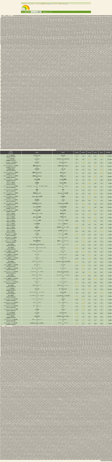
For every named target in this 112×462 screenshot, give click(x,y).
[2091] (58, 86)
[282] (4, 23)
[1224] (30, 54)
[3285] (33, 132)
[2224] (44, 92)
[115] (17, 18)
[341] (46, 25)
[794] (105, 38)
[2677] (66, 109)
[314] (87, 23)
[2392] (32, 98)
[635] (27, 34)
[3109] (19, 126)
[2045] (20, 85)
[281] (1, 23)
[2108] (2, 88)
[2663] (20, 109)
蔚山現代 (37, 199)
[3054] (64, 123)
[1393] (21, 60)
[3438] (84, 138)
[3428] (52, 138)
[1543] (62, 65)
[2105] (104, 86)
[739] (74, 36)
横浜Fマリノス (37, 193)
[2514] (94, 102)
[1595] (8, 68)
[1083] (18, 48)
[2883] (66, 117)
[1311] (90, 56)
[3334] (81, 134)
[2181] (16, 90)
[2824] (97, 114)
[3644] (84, 146)
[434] (64, 27)
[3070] (4, 125)
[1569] (35, 67)
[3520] (16, 142)
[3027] (87, 122)
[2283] (13, 94)
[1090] (41, 48)
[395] (74, 26)
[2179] (9, 90)
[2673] (53, 109)
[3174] (7, 129)
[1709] (44, 72)
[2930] (107, 118)
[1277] (91, 55)
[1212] (103, 52)
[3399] (69, 136)
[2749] (77, 111)
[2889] (85, 117)
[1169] (74, 51)
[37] (78, 15)
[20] (45, 15)
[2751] (83, 111)
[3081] (40, 125)
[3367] (77, 135)
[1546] (72, 65)
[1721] (83, 72)
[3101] (104, 125)
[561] (58, 31)
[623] (108, 32)
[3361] (57, 135)
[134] (66, 18)
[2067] (92, 85)
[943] (46, 43)
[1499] (31, 64)
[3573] (77, 143)
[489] (95, 29)
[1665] (13, 71)
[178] (69, 19)
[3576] (86, 143)
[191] (103, 19)
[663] (100, 34)
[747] (95, 36)
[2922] (81, 118)
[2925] (91, 118)
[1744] (46, 73)
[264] (69, 22)
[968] (110, 43)
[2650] (90, 107)
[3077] (27, 125)
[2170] (92, 89)
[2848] (64, 115)
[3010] (32, 122)
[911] (74, 42)
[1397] (34, 60)
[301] (53, 23)
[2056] (56, 85)
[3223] (55, 130)
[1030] (69, 46)
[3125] (71, 126)
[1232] (56, 54)
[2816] (71, 114)
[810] (35, 39)
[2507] (71, 102)
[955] (77, 43)
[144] (92, 18)
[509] (35, 30)
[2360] (40, 97)
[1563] (16, 67)
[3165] (90, 127)
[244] (17, 22)
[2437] (67, 100)
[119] (27, 18)
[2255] (33, 93)
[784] (79, 38)
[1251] (6, 55)
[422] (33, 27)
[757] (9, 38)
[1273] (78, 55)
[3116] (42, 126)
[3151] (44, 127)
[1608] (51, 68)
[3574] (80, 143)
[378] (30, 26)
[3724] (65, 150)
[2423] (21, 100)
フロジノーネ (37, 155)
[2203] (87, 90)
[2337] (77, 96)
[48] (99, 15)
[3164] (86, 127)
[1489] (110, 63)
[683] (40, 35)
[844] (12, 40)
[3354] (34, 135)
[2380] (104, 97)
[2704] (42, 110)
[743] (84, 36)
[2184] (26, 90)
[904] (56, 42)
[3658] (18, 147)
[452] (110, 27)
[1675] (45, 71)
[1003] (92, 44)
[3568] (60, 143)
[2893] (98, 117)
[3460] (44, 139)
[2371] (75, 97)
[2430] (44, 100)
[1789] (81, 75)
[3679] (86, 147)
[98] (86, 17)
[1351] (108, 57)
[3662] (31, 147)
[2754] (93, 111)
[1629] (7, 69)
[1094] (54, 48)
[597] (40, 32)
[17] (39, 15)
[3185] (43, 129)
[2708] (55, 110)
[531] (92, 30)
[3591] (23, 144)
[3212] (19, 130)
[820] (61, 39)
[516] (53, 30)
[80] (51, 17)
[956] (79, 43)
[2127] (64, 88)
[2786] (85, 113)
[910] (72, 42)
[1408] (70, 60)
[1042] (108, 46)
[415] (14, 27)
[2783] (75, 113)
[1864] (101, 77)
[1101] (77, 48)
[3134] (100, 126)
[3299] (78, 132)
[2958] (86, 119)
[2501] (52, 102)
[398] (82, 26)
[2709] (58, 110)
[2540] (67, 104)
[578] (103, 31)
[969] (2, 44)
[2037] (106, 84)
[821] (64, 39)
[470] (46, 29)
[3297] (72, 132)
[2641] (60, 107)
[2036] (103, 84)
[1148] (6, 51)
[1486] (100, 63)
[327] (9, 25)
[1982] (39, 82)
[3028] (91, 122)
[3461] (47, 139)
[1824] (83, 76)
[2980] (46, 121)
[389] (58, 26)
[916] (87, 42)
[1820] (70, 76)
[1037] (92, 46)
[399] (84, 26)
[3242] (5, 131)
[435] (66, 27)
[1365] (42, 59)
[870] (79, 40)
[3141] (12, 127)
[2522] (8, 104)
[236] (108, 21)
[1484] (94, 63)
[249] (30, 22)
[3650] (104, 146)
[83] (56, 17)
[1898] (100, 79)
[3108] (16, 126)
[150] (108, 18)
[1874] (22, 79)
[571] (84, 31)
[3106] (9, 126)
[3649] (100, 146)
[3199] (88, 129)
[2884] (69, 117)
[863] (61, 40)
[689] (56, 35)
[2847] (60, 115)
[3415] (9, 138)
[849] (25, 40)
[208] (35, 21)
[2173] (101, 89)
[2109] (5, 88)
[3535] (65, 142)
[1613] (67, 68)
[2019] (47, 84)
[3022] (71, 122)
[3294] (62, 132)
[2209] (107, 90)
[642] (46, 34)
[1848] (49, 77)
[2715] (78, 110)
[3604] (66, 144)
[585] (9, 32)
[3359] (51, 135)
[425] (40, 27)
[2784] (78, 113)
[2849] (67, 115)
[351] (72, 25)
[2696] (16, 110)
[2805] (35, 114)
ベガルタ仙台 (63, 206)
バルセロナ (37, 316)
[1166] (65, 51)
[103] (97, 17)
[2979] (43, 121)
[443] (87, 27)
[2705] (45, 110)
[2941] (31, 119)
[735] (64, 36)
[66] (23, 17)
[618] (95, 32)
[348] (64, 25)
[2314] (2, 96)
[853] (35, 40)
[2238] (90, 92)
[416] (17, 27)
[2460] (30, 101)
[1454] (108, 61)
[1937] (4, 81)
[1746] (53, 73)
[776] (58, 38)
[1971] (3, 82)
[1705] (31, 72)
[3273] (106, 131)
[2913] (52, 118)
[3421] (29, 138)
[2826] (104, 114)
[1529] (17, 65)
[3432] (65, 138)
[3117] (45, 126)
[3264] (77, 131)
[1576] (58, 67)
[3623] (16, 146)
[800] (9, 39)
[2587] (108, 105)
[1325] (23, 57)
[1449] (92, 61)
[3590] (20, 144)
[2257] (40, 93)
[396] (77, 26)
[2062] (75, 85)
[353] (77, 25)
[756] (7, 38)
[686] (48, 35)
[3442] (97, 138)
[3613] (95, 144)
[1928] (86, 80)
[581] (110, 31)
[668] (1, 35)
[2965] (109, 119)
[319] (100, 23)
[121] (33, 18)
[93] (76, 17)
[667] (110, 34)
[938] (33, 43)
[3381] (10, 136)
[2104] (100, 86)
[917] (90, 42)
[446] (95, 27)
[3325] (52, 134)
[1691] (97, 71)
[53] (109, 15)
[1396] (31, 60)
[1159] (42, 51)
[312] (82, 23)
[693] (66, 35)
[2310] (100, 94)
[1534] (33, 65)
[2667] (33, 109)
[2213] (8, 92)
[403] (95, 26)
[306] (66, 23)
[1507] (57, 64)
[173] (56, 19)
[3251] (34, 131)
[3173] (4, 129)
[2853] (80, 115)
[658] (87, 34)
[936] (27, 43)
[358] (90, 25)
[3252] (38, 131)
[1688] (87, 71)
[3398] (66, 136)
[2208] (104, 90)
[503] (20, 30)
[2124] (54, 88)
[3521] (19, 142)
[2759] (109, 111)
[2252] (23, 93)
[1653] (85, 69)
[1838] (17, 77)
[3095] (85, 125)
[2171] (95, 89)
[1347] (95, 57)
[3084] (49, 125)
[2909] (39, 118)
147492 (8, 180)
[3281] (20, 132)
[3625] (22, 146)
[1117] (17, 50)
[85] (60, 17)
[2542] (73, 104)
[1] (13, 15)
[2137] (96, 88)
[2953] (70, 119)
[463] (27, 29)
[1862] (95, 77)
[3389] (36, 136)
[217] (58, 21)
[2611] (74, 106)
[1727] (103, 72)
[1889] (71, 79)
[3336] (87, 134)
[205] (27, 21)
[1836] (10, 77)
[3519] (13, 142)
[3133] (97, 126)
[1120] (27, 50)
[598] (43, 32)
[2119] (38, 88)
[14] (33, 15)
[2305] (84, 94)
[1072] (94, 47)
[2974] (27, 121)
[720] (25, 36)
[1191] (34, 52)
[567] (74, 31)
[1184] (12, 52)
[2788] (92, 113)
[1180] (110, 51)
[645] (53, 34)
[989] (54, 44)
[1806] (25, 76)
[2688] (101, 109)
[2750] (80, 111)
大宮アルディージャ (63, 165)
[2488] (9, 102)
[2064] (82, 85)
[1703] (25, 72)
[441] (82, 27)
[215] (53, 21)
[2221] (34, 92)
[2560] (20, 105)
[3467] (67, 139)
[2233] (73, 92)
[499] (9, 30)
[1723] (90, 72)
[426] (43, 27)
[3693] (20, 148)
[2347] (109, 96)
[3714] (88, 148)
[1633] (20, 69)
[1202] (70, 52)
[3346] (8, 135)
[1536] (40, 65)
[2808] (45, 114)
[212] (46, 21)
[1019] (33, 46)
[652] (72, 34)
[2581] (88, 105)
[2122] (47, 88)
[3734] (97, 150)
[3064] (96, 123)
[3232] (84, 130)
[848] (22, 40)
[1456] (3, 63)
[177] (66, 19)
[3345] (5, 135)
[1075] (104, 47)
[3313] (13, 134)
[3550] (2, 143)
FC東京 (63, 196)
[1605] (41, 68)
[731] (53, 36)
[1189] (28, 52)
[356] (84, 25)
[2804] (32, 114)
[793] (103, 38)
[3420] (26, 138)
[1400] (44, 60)
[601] (51, 32)
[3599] (49, 144)
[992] (61, 44)
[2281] (6, 94)
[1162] (52, 51)
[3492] (36, 140)
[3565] (51, 143)
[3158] (67, 127)
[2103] (97, 86)
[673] (14, 35)
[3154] (54, 127)
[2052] (43, 85)
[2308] (94, 94)
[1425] (14, 61)
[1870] (9, 79)
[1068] (81, 47)
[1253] (13, 55)
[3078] (30, 125)
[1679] (58, 71)
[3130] (87, 126)
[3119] (52, 126)
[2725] (110, 110)
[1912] (34, 80)
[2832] (12, 115)
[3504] (75, 140)
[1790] (84, 75)
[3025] (81, 122)
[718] (20, 36)
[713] (7, 36)
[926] (1, 43)
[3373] (96, 135)
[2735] (31, 111)
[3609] (82, 144)
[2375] (88, 97)
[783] (77, 38)
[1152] (19, 51)
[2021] (54, 84)
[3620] (6, 146)
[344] (53, 25)
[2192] (52, 90)
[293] (33, 23)
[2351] (10, 97)
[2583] (95, 105)
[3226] (65, 130)
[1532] (27, 65)
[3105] (6, 126)
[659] (90, 34)
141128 (8, 156)
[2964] (106, 119)
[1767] (9, 75)
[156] (12, 19)
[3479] (106, 139)
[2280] (3, 94)
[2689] (104, 109)
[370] (9, 26)
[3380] (7, 136)
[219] (64, 21)
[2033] (93, 84)
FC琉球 (37, 182)
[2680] (75, 109)
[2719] (91, 110)
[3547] (104, 142)
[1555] (101, 65)
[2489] (13, 102)
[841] (4, 40)
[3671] (60, 147)
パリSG (37, 309)
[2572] (59, 105)
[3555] (18, 143)
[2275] (98, 93)
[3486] (17, 140)
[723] (33, 36)
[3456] (31, 139)
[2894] (101, 117)
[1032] (75, 46)
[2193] (55, 90)
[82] (55, 17)
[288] (20, 23)
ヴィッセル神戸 (37, 206)
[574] (92, 31)
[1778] (45, 75)
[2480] (95, 101)
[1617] (80, 68)
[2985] (62, 121)
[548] (25, 31)
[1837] (14, 77)
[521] (66, 30)
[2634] (38, 107)
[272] (90, 22)
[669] (4, 35)
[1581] (74, 67)
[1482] (87, 63)
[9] (23, 15)
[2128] (67, 88)
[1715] (64, 72)
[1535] (36, 65)
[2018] (44, 84)
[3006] (19, 122)
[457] (12, 29)
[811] (38, 39)
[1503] (44, 64)
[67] (25, 17)
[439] (77, 27)
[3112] (29, 126)
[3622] (13, 146)
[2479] (92, 101)
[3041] (21, 123)
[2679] (72, 109)
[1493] (12, 64)
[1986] (52, 82)
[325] (4, 25)
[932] (17, 43)
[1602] (31, 68)
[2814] (65, 114)
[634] (25, 34)
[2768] (27, 113)
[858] (48, 40)
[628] (9, 34)
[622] (105, 32)
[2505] (65, 102)
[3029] (94, 122)
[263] (66, 22)
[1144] (104, 50)
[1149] (9, 51)
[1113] (4, 50)
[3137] (110, 126)
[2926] (94, 118)
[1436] (49, 61)
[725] (38, 36)
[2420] (12, 100)
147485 (8, 204)
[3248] (25, 131)
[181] (77, 19)
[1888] (68, 79)
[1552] (92, 65)
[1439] (59, 61)
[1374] (71, 59)
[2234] (77, 92)
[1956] (66, 81)
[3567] (57, 143)
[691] (61, 35)
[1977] (22, 82)
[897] (38, 42)
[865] (66, 40)
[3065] (99, 123)
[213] (48, 21)
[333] (25, 25)
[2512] (87, 102)
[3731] (87, 150)
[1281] (104, 55)
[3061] (86, 123)
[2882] (62, 117)
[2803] (29, 114)
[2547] (90, 104)
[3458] (38, 139)
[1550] (85, 65)
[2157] (49, 89)
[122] (35, 18)
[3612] (92, 144)
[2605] (55, 106)
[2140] (106, 88)
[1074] (100, 47)
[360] (95, 25)
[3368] (80, 135)
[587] (14, 32)
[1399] (41, 60)
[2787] (88, 113)
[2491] (19, 102)
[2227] (54, 92)
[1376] (78, 59)
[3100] (101, 125)
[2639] (54, 107)
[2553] (109, 104)
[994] (67, 44)
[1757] (88, 73)
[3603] (62, 144)
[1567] (29, 67)
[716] (14, 36)
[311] (79, 23)
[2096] (74, 86)
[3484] (10, 140)
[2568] (46, 105)
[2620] (104, 106)
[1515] (83, 64)
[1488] (107, 63)
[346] (58, 25)
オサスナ (37, 162)
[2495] (32, 102)
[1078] (2, 48)
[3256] (51, 131)
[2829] (2, 115)
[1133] (69, 50)
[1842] (30, 77)
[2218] (25, 92)
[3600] (53, 144)
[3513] (104, 140)
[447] (97, 27)
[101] (92, 17)
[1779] (48, 75)
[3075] (20, 125)
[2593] (16, 106)
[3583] (109, 143)
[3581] (103, 143)
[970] (4, 44)
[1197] (54, 52)
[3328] (61, 134)
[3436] (78, 138)
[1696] (2, 72)
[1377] (81, 59)
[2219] (28, 92)
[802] (14, 39)
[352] (74, 25)
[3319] (32, 134)
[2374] (85, 97)
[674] (17, 35)
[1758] (92, 73)
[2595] (22, 106)
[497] (4, 30)
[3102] (108, 125)
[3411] (108, 136)
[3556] (21, 143)
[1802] (12, 76)
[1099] (70, 48)
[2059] (66, 85)
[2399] (55, 98)
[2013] (28, 84)
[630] (14, 34)
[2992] (85, 121)
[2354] (20, 97)
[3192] (66, 129)
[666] (108, 34)
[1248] (108, 54)
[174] (58, 19)
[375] (22, 26)
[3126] (74, 126)
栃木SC (37, 227)
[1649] (72, 69)
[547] (22, 31)
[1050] (22, 47)
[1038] (95, 46)
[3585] (4, 144)
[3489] (27, 140)
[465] (33, 29)
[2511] (84, 102)
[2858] (96, 115)
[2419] (8, 100)
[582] (1, 32)
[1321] (10, 57)
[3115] (39, 126)
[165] (35, 19)
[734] (61, 36)
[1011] (7, 46)
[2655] (106, 107)
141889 (8, 160)
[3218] (39, 130)
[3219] (42, 130)
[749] (100, 36)
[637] (33, 34)
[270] (84, 22)
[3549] (110, 142)
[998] (77, 44)
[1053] (32, 47)
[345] (56, 25)
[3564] (47, 143)
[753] (110, 36)
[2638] (51, 107)
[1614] (70, 68)
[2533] (44, 104)
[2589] (3, 106)
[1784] (65, 75)
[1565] (22, 67)
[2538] (60, 104)
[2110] (8, 88)
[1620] (90, 68)
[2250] (17, 93)
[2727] (5, 111)
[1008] (108, 44)
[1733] (10, 73)
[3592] (27, 144)
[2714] (74, 110)
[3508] (88, 140)
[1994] (78, 82)
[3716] (95, 148)
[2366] (59, 97)
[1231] (53, 54)
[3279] (14, 132)
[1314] (99, 56)
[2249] (14, 93)
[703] (92, 35)
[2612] (78, 106)
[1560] (6, 67)
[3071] (7, 125)
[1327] (30, 57)
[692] (64, 35)
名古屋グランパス (37, 203)
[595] (35, 32)
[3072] (10, 125)
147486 (8, 208)
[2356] (27, 97)
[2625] (8, 107)
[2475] (78, 101)
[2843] (47, 115)
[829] (84, 39)
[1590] (104, 67)
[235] (105, 21)
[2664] (23, 109)
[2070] (101, 85)
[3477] (99, 139)
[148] (103, 18)
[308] (72, 23)
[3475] (93, 139)
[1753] (75, 73)
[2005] (2, 84)
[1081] (12, 48)
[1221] (20, 54)
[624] (110, 32)
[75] (41, 17)
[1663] (6, 71)
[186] (90, 19)
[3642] (78, 146)
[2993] (88, 121)
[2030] (83, 84)
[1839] (20, 77)
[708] (105, 35)
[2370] (72, 97)
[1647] (66, 69)
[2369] (69, 97)
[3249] (28, 131)
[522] (69, 30)
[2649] (86, 107)
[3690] (10, 148)
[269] (82, 22)
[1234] (62, 54)
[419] (25, 27)
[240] (7, 22)
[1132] (66, 50)
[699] (82, 35)
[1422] (4, 61)
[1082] (15, 48)
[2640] (57, 107)
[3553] (12, 143)
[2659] (7, 109)
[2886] (75, 117)
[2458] (23, 101)
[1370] (58, 59)
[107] (108, 17)
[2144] (7, 89)
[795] (108, 38)
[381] (38, 26)
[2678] (69, 109)
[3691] (14, 148)
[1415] (93, 60)
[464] (30, 29)
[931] (14, 43)
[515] (51, 30)
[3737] (107, 150)
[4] (17, 15)
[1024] (49, 46)
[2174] (104, 89)
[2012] (25, 84)
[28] (60, 15)
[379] (33, 26)
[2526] (21, 104)
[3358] (47, 135)
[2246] (4, 93)
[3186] (46, 129)
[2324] (34, 96)
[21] (47, 15)
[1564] (19, 67)
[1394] (25, 60)
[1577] (61, 67)
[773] (51, 38)
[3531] (52, 142)
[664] (103, 34)
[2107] (110, 86)
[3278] (10, 132)
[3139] (5, 127)
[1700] (15, 72)
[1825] (86, 76)
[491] (100, 29)
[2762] (7, 113)
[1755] (82, 73)
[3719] (104, 148)
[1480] (81, 63)
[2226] (51, 92)
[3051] (54, 123)
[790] (95, 38)
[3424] (39, 138)
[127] (48, 18)
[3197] (82, 129)
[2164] (72, 89)
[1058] (48, 47)
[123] (38, 18)
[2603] (48, 106)
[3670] (57, 147)
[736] (66, 36)
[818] (56, 39)
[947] (56, 43)
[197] (7, 21)
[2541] (70, 104)
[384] (46, 26)
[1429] (27, 61)
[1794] (97, 75)
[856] (43, 40)
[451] (108, 27)
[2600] (39, 106)
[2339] (83, 96)
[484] (82, 29)
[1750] (66, 73)
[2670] (43, 109)
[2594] (19, 106)
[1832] (109, 76)
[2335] (70, 96)
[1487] (104, 63)
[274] (95, 22)
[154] (7, 19)
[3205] (108, 129)
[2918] (68, 118)
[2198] (71, 90)
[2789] (95, 113)
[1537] (43, 65)
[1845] (40, 77)
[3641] (74, 146)
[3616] (104, 144)
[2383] (3, 98)
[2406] (78, 98)
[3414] (6, 138)
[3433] (68, 138)
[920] (97, 42)
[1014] (17, 46)
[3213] (22, 130)
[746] (92, 36)
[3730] (84, 150)
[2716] (81, 110)
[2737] (38, 111)
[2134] (86, 88)
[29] (62, 15)
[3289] (46, 132)
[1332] (46, 57)
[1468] (42, 63)
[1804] (18, 76)
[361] (97, 25)
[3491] (33, 140)
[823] (69, 39)
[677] (25, 35)
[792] (100, 38)
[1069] (84, 47)
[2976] (33, 121)
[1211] (99, 52)
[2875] (40, 117)
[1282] (107, 55)
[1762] (104, 73)
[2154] (40, 89)
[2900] (9, 118)
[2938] (21, 119)
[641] (43, 34)
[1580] (71, 67)
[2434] (57, 100)
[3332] (74, 134)
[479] (69, 29)
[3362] (60, 135)
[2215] (15, 92)
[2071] (104, 85)
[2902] (16, 118)
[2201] (81, 90)
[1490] (2, 64)
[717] (17, 36)
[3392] (46, 136)
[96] (82, 17)
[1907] (18, 80)
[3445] (107, 138)
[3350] (21, 135)
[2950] (60, 119)
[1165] (61, 51)
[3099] (98, 125)
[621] (103, 32)
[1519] (96, 64)
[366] (110, 25)
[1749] (62, 73)
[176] (64, 19)
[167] (40, 19)
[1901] (110, 79)
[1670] (29, 71)
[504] (22, 30)
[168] (43, 19)
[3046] (38, 123)
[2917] (65, 118)
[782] (74, 38)
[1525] (4, 65)
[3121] (58, 126)
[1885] (58, 79)
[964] (100, 43)
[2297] (58, 94)
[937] (30, 43)
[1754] (78, 73)
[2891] (92, 117)
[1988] (58, 82)
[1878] (35, 79)
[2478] (88, 101)
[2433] (54, 100)
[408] (108, 26)
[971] (7, 44)
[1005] (99, 44)
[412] (7, 27)
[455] (7, 29)
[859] (51, 40)
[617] (92, 32)
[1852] (62, 77)
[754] (1, 38)
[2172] (98, 89)
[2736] (34, 111)
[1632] (17, 69)
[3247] (21, 131)
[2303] (78, 94)
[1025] (53, 46)
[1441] (66, 61)
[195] (1, 21)
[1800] (5, 76)
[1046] (9, 47)
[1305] (70, 56)
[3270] (96, 131)
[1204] (77, 52)
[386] (51, 26)
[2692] (3, 110)
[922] (103, 42)
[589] (20, 32)
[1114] (7, 50)
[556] (46, 31)
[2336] (73, 96)
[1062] (61, 47)
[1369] (55, 59)
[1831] (106, 76)
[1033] (78, 46)
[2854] (83, 115)
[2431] (47, 100)
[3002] (6, 122)
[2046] (23, 85)
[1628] (4, 69)
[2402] (65, 98)
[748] (97, 36)
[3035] (2, 123)
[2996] (98, 121)
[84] (58, 17)
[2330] (54, 96)
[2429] (41, 100)
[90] (70, 17)
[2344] (99, 96)
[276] (100, 22)
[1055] (39, 47)
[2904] (22, 118)
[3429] (55, 138)
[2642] (64, 107)
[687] (51, 35)
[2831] (8, 115)
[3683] (99, 147)
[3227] (68, 130)
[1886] (61, 79)
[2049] (33, 85)
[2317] (12, 96)
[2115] (25, 88)
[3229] (74, 130)
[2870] (23, 117)
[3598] (46, 144)
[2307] (91, 94)
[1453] (104, 61)
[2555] (4, 105)
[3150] (41, 127)
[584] (7, 32)
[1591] (107, 67)
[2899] (6, 118)
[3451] (15, 139)
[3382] (14, 136)
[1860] (88, 77)
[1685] (78, 71)
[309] (74, 23)
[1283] (110, 55)
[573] (90, 31)
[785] (82, 38)
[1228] (43, 54)
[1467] (39, 63)
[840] (1, 40)
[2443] (86, 100)
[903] (53, 42)
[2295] (52, 94)
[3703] (53, 148)
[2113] (18, 88)
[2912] (48, 118)
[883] (1, 42)
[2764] (14, 113)
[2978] (40, 121)
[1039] (98, 46)
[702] (90, 35)
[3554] (15, 143)
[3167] (96, 127)
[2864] (4, 117)
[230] (92, 21)
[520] (64, 30)
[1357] (16, 59)
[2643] (67, 107)
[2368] (66, 97)
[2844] (51, 115)
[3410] (104, 136)
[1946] (33, 81)
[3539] (78, 142)
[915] (84, 42)
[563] (64, 31)
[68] (27, 17)
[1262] (42, 55)
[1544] (66, 65)
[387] (53, 26)
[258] (53, 22)
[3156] (60, 127)
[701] (87, 35)
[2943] (38, 119)
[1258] (29, 55)
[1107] (96, 48)
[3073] (14, 125)
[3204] (104, 129)
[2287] (26, 94)
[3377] (109, 135)
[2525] (18, 104)
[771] (46, 38)
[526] (79, 30)
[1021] (40, 46)
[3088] (62, 125)
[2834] (18, 115)
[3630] (39, 146)
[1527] (10, 65)
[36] (76, 15)
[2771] (36, 113)
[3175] (10, 129)
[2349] (4, 97)
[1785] (68, 75)
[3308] (108, 132)
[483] (79, 29)
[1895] (91, 79)
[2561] (23, 105)
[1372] (65, 59)
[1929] (90, 80)
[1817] (60, 76)
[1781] (55, 75)
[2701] (32, 110)
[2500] (48, 102)
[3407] (95, 136)
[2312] (107, 94)
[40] (84, 15)
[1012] (10, 46)
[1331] (43, 57)
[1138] (85, 50)
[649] (64, 34)
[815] (48, 39)
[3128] (81, 126)
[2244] (109, 92)
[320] (103, 23)
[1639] (40, 69)
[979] (28, 44)
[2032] (90, 84)
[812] (40, 39)
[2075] (6, 86)
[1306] (73, 56)
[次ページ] (9, 15)
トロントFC (63, 292)
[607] (66, 32)
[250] (33, 22)
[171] (51, 19)
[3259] (60, 131)
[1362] (32, 59)
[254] (43, 22)
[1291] (25, 56)
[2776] (53, 113)
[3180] (27, 129)
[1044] (3, 47)
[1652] (82, 69)
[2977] (36, 121)
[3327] (58, 134)
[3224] (58, 130)
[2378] (98, 97)
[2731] (18, 111)
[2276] (101, 93)
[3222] (52, 130)
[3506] (82, 140)
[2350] (7, 97)
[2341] (90, 96)
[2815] (68, 114)
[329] (14, 25)
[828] (82, 39)
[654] (77, 34)
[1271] (71, 55)
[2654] (103, 107)
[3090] (69, 125)
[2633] (34, 107)
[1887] (65, 79)
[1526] (7, 65)
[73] (37, 17)
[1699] (12, 72)
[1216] (4, 54)
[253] (40, 22)
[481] (74, 29)
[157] (14, 19)
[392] (66, 26)
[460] (20, 29)
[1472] (55, 63)
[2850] (70, 115)
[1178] (104, 51)
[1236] (69, 54)
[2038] (109, 84)
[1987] (55, 82)
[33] (70, 15)
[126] (46, 18)
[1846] (43, 77)
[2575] (69, 105)
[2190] (45, 90)
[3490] (30, 140)
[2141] (109, 88)
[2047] (27, 85)
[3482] (4, 140)
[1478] (74, 63)
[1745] (49, 73)
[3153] (51, 127)
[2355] (23, 97)
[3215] (29, 130)
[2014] (31, 84)
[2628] (18, 107)
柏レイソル (63, 172)
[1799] (2, 76)
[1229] (46, 54)
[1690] (94, 71)
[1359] (22, 59)
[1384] (104, 59)
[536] (105, 30)
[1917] (51, 80)
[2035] (99, 84)
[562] (61, 31)
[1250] (3, 55)
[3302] (88, 132)
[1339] (69, 57)
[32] (68, 15)
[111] (7, 18)
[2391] (29, 98)
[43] (90, 15)
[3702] (49, 148)
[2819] (81, 114)
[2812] (58, 114)
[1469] (45, 63)
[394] (72, 26)
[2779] (62, 113)
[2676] (62, 109)
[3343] (110, 134)
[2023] (60, 84)
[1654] (88, 69)
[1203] (73, 52)
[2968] (7, 121)
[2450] (109, 100)
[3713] (85, 148)
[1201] (67, 52)
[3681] (93, 147)
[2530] (34, 104)
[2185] (29, 90)
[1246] (101, 54)
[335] (30, 25)
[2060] (69, 85)
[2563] (30, 105)
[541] (7, 31)
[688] (53, 35)
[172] (53, 19)
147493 (8, 167)
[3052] (57, 123)
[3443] (100, 138)
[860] (53, 40)
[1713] (57, 72)
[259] (56, 22)
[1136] (78, 50)
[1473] (58, 63)
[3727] (74, 150)
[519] (61, 30)
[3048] (44, 123)
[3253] (41, 131)
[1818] (64, 76)
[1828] (96, 76)
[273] (92, 22)
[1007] (105, 44)
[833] (95, 39)
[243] (14, 22)
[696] (74, 35)
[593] (30, 32)
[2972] (20, 121)
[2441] (80, 100)
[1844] (36, 77)
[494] (108, 29)
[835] (100, 39)
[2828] (110, 114)
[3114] (35, 126)
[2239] (93, 92)
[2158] (53, 89)
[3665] (41, 147)
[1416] (96, 60)
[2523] (12, 104)
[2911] (45, 118)
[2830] (5, 115)
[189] (97, 19)
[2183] (22, 90)
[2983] (56, 121)
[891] (22, 42)
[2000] (97, 82)
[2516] (100, 102)
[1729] (109, 72)
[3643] (81, 146)
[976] (20, 44)
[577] (100, 31)
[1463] (26, 63)
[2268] (75, 93)
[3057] (73, 123)
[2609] (68, 106)
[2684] (88, 109)
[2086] (42, 86)
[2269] (78, 93)
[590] (22, 32)
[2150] (27, 89)
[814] (46, 39)
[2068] (95, 85)
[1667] (19, 71)
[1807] (28, 76)
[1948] (40, 81)
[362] (100, 25)
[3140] (8, 127)
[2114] (21, 88)
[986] (46, 44)
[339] (40, 25)
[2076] (9, 86)
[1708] (41, 72)
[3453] (21, 139)
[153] (4, 19)
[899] (43, 42)
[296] (40, 23)
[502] (17, 30)
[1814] (51, 76)
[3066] (103, 123)
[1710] (47, 72)
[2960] (93, 119)
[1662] (3, 71)
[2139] (103, 88)
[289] (22, 23)
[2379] (101, 97)
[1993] (74, 82)
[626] (4, 34)
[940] (38, 43)
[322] (108, 23)
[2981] (49, 121)
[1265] (52, 55)
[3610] (85, 144)
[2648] (83, 107)
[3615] (101, 144)
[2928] (100, 118)
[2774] (46, 113)
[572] (87, 31)
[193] (108, 19)
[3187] (49, 129)
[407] (105, 26)
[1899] (104, 79)
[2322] (28, 96)
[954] (74, 43)
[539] (1, 31)
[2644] (70, 107)
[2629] (21, 107)
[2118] (34, 88)
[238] (1, 22)
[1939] (10, 81)
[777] (61, 38)
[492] (103, 29)
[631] (17, 34)
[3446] (110, 138)
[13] (31, 15)
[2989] (75, 121)
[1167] (68, 51)
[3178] (20, 129)
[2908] (35, 118)
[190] (100, 19)
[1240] (82, 54)
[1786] (71, 75)
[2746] (67, 111)
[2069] (98, 85)
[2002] (104, 82)
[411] (4, 27)
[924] (108, 42)
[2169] (88, 89)
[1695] (110, 71)
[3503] (72, 140)
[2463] (40, 101)
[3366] (73, 135)
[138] (77, 18)
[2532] (41, 104)
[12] (29, 15)
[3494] (43, 140)
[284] (9, 23)
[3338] (94, 134)
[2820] (84, 114)
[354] (79, 25)
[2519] (110, 102)
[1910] (28, 80)
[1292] (28, 56)
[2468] (56, 101)
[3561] (38, 143)
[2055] (53, 85)
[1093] (51, 48)
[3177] (17, 129)
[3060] (83, 123)
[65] (21, 17)
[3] (16, 15)
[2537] (57, 104)
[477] (64, 29)
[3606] (72, 144)
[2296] (55, 94)
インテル (37, 312)
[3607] (75, 144)
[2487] (6, 102)
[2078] (16, 86)
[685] (46, 35)
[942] (43, 43)
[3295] (66, 132)
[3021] (68, 122)
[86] (62, 17)
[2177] (3, 90)
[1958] (72, 81)
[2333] (64, 96)
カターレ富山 (63, 182)
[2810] (52, 114)
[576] (97, 31)
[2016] (38, 84)
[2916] (61, 118)
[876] (95, 40)
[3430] (58, 138)
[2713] (71, 110)
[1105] (90, 48)
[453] (1, 29)
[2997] (101, 121)
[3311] (6, 134)
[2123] (51, 88)
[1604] (38, 68)
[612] (79, 32)
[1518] (93, 64)
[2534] (47, 104)
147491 (8, 177)
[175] (61, 19)
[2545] (83, 104)
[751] (105, 36)
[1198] (57, 52)
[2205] (94, 90)
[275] (97, 22)
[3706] (62, 148)
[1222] (23, 54)
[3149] (38, 127)
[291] (27, 23)
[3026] (84, 122)
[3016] (52, 122)
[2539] (64, 104)
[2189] (42, 90)
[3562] (41, 143)
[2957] (83, 119)
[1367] (48, 59)
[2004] (110, 82)
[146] (97, 18)
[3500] (62, 140)
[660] (92, 34)
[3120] (55, 126)
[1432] (36, 61)
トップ (50, 12)
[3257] (54, 131)
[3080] (36, 125)
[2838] (31, 115)
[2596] (26, 106)
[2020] (51, 84)
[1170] (78, 51)
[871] (82, 40)
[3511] (98, 140)
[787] (87, 38)
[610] (74, 32)
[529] (87, 30)
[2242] (103, 92)
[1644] (56, 69)
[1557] (108, 65)
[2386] (13, 98)
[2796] (6, 114)
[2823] (94, 114)
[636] (30, 34)
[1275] (84, 55)
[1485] (97, 63)
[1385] (107, 59)
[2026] (70, 84)
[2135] (90, 88)
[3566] (54, 143)
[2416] (110, 98)
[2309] (97, 94)
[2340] (86, 96)
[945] (51, 43)
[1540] (53, 65)
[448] (100, 27)
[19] (43, 15)
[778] (64, 38)
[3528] (42, 142)
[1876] (29, 79)
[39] (82, 15)
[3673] (67, 147)
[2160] (59, 89)
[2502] (55, 102)
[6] (20, 15)
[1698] (8, 72)
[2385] (9, 98)
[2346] (106, 96)
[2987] (69, 121)
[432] (58, 27)
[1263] (45, 55)
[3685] (106, 147)
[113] (12, 18)
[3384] (20, 136)
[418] (22, 27)
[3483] (7, 140)
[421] (30, 27)
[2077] (13, 86)
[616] (90, 32)
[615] (87, 32)
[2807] (42, 114)
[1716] (67, 72)
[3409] (101, 136)
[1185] (15, 52)
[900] (46, 42)
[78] (47, 17)
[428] (48, 27)
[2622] (110, 106)
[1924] (73, 80)
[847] (20, 40)
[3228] (71, 130)
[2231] (67, 92)
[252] (38, 22)
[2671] (46, 109)
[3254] (44, 131)
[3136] (107, 126)
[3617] (108, 144)
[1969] (108, 81)
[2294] (48, 94)
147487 (8, 211)
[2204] (91, 90)
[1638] (36, 69)
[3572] (73, 143)
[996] (72, 44)
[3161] (77, 127)
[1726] (99, 72)
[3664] (38, 147)
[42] (88, 15)
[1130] (59, 50)
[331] (20, 25)
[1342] (78, 57)
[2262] (56, 93)
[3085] (53, 125)
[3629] (35, 146)
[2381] (108, 97)
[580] (108, 31)
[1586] (91, 67)
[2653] (99, 107)
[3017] (55, 122)
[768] (38, 38)
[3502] (69, 140)
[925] (110, 42)
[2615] (87, 106)
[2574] (66, 105)
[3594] (33, 144)
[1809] (34, 76)
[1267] (58, 55)
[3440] (91, 138)
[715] (12, 36)
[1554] (98, 65)
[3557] (25, 143)
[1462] (22, 63)
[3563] (44, 143)
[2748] (73, 111)
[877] (97, 40)
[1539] (49, 65)
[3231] (81, 130)
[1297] (44, 56)
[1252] (9, 55)
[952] (69, 43)
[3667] (47, 147)
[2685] (92, 109)
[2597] (29, 106)
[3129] (84, 126)
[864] (64, 40)
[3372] (93, 135)
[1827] (93, 76)
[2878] (49, 117)
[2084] (35, 86)
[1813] (47, 76)
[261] (61, 22)
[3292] (56, 132)
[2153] (36, 89)
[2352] (14, 97)
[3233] (87, 130)
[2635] (41, 107)
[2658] (4, 109)
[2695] (13, 110)
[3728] (78, 150)
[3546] (100, 142)
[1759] (95, 73)
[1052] (29, 47)
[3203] (101, 129)
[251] (35, 22)
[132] (61, 18)
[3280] (17, 132)
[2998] (104, 121)
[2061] (72, 85)
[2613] (81, 106)
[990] (56, 44)
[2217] (21, 92)
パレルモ (63, 155)
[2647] (80, 107)
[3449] (8, 139)
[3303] (92, 132)
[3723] (61, 150)
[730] (51, 36)
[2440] (77, 100)
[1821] (73, 76)
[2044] (17, 85)
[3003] (9, 122)
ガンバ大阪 (63, 210)
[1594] (5, 68)
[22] (49, 15)
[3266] (83, 131)
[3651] (107, 146)
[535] (103, 30)
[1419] (106, 60)
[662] (97, 34)
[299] (48, 23)
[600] (48, 32)
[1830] (103, 76)
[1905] (12, 80)
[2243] (106, 92)
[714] (9, 36)
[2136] (93, 88)
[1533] (30, 65)
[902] (51, 42)
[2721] (97, 110)
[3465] (60, 139)
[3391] (43, 136)
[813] (43, 39)
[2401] (61, 98)
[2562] (27, 105)
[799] (7, 39)
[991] (59, 44)
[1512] (73, 64)
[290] (25, 23)
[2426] (31, 100)
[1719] (77, 72)
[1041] (104, 46)
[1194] (44, 52)
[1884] (55, 79)
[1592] (110, 67)
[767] (35, 38)
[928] (7, 43)
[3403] (82, 136)
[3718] (101, 148)
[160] (22, 19)
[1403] (54, 60)
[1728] (106, 72)
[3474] (90, 139)
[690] (58, 35)
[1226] (36, 54)
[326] (7, 25)
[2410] (91, 98)
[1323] (17, 57)
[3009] (29, 122)
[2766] (20, 113)
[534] (100, 30)
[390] (61, 26)
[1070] (87, 47)
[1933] (103, 80)
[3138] (2, 127)
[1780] (52, 75)
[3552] (8, 143)
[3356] (41, 135)
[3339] (97, 134)
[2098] (81, 86)
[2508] (74, 102)
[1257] (26, 55)
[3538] (74, 142)
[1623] (99, 68)
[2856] (90, 115)
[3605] (69, 144)
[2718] (87, 110)
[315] (90, 23)
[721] (27, 36)
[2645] (73, 107)
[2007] (8, 84)
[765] (30, 38)
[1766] (6, 75)
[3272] (103, 131)
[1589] (100, 67)
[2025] (67, 84)
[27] (58, 15)
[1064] (68, 47)
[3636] (58, 146)
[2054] (49, 85)
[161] (25, 19)
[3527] (39, 142)
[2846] (57, 115)
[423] (35, 27)
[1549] (82, 65)
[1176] (97, 51)
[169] (46, 19)
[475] (58, 29)
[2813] (61, 114)
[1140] (92, 50)
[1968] (104, 81)
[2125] (57, 88)
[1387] (2, 60)
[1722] (86, 72)
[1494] (15, 64)
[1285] (5, 56)
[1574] (52, 67)
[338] (38, 25)
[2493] (26, 102)
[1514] (80, 64)
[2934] (8, 119)
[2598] (32, 106)
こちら (66, 3)
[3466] (64, 139)
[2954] (73, 119)
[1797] (107, 75)
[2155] (43, 89)
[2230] (64, 92)
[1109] (103, 48)
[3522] (22, 142)
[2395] (42, 98)
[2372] (78, 97)
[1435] (46, 61)
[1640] (43, 69)
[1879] (39, 79)
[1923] (70, 80)
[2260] (49, 93)
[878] (100, 40)
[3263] (73, 131)
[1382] (97, 59)
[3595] (36, 144)
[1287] (12, 56)
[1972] (6, 82)
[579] (105, 31)
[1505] (51, 64)
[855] (40, 40)
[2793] (108, 113)
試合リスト (46, 12)
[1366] (45, 59)
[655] (79, 34)
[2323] (31, 96)
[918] (92, 42)
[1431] (33, 61)
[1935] (109, 80)
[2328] (47, 96)
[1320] (7, 57)
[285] (12, 23)
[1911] (31, 80)
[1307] (77, 56)
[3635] (55, 146)
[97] (84, 17)
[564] (66, 31)
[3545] (97, 142)
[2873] (33, 117)
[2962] (99, 119)
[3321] (39, 134)
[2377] (95, 97)
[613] (82, 32)
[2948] (54, 119)
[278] (105, 22)
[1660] (108, 69)
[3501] (66, 140)
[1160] (45, 51)
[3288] (43, 132)
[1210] (96, 52)
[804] (20, 39)
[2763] (10, 113)
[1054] (35, 47)
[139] (79, 18)
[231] (95, 21)
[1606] (44, 68)
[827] (79, 39)
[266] (74, 22)
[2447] (99, 100)
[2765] (17, 113)
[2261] (53, 93)
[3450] (12, 139)
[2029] (80, 84)
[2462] (36, 101)
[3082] (43, 125)
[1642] (49, 69)
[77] (45, 17)
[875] (92, 40)
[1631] (14, 69)
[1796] (104, 75)
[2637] (47, 107)
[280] (110, 22)
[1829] (99, 76)
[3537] (71, 142)
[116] (20, 18)
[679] (30, 35)
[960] (90, 43)
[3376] (106, 135)
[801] (12, 39)
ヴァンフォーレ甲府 (37, 196)
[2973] (23, 121)
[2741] (51, 111)
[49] (101, 15)
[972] (10, 44)
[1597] (15, 68)
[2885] (72, 117)
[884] (4, 42)
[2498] (42, 102)
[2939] (25, 119)
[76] (43, 17)
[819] (58, 39)
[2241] (99, 92)
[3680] (90, 147)
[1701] (18, 72)
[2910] (42, 118)
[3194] (72, 129)
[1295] (38, 56)
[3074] (17, 125)
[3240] (110, 130)
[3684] (103, 147)
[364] (105, 25)
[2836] (25, 115)
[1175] (94, 51)
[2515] (97, 102)
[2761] (4, 113)
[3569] (64, 143)
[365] (108, 25)
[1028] (62, 46)
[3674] (70, 147)
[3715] (92, 148)
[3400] (72, 136)
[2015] (34, 84)
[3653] (2, 147)
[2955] (77, 119)
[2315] (5, 96)
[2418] (5, 100)
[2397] (48, 98)
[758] (12, 38)
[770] (43, 38)
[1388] (5, 60)
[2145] (10, 89)
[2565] (36, 105)
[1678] (55, 71)
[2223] (41, 92)
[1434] (43, 61)
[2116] (28, 88)
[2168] (85, 89)
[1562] (13, 67)
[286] (14, 23)
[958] (84, 43)
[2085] (39, 86)
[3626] (26, 146)
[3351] (25, 135)
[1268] (61, 55)
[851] (30, 40)
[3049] (47, 123)
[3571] (70, 143)
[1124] (40, 50)
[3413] (3, 138)
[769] (40, 38)
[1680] (61, 71)
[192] (105, 19)
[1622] (96, 68)
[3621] (9, 146)
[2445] (93, 100)
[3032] (104, 122)
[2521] (5, 104)
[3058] (77, 123)
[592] (27, 32)
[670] (7, 35)
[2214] (12, 92)
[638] (35, 34)
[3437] (81, 138)
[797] (1, 39)
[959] (87, 43)
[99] (88, 17)
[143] (90, 18)
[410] (1, 27)
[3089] (66, 125)
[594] (33, 32)
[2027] (73, 84)
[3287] (40, 132)
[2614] (84, 106)
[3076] (23, 125)
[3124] (68, 126)
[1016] (23, 46)
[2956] (80, 119)
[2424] (25, 100)
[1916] (47, 80)
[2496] (35, 102)
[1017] (27, 46)
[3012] (39, 122)
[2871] (27, 117)
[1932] (99, 80)
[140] (82, 18)
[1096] (60, 48)
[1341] (75, 57)
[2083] (32, 86)
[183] (82, 19)
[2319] (18, 96)
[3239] (107, 130)
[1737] (23, 73)
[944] (48, 43)
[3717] (98, 148)
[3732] (91, 150)
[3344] (2, 135)
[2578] (78, 105)
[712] (4, 36)
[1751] (69, 73)
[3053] (60, 123)
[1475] (65, 63)
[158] (17, 19)
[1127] (49, 50)
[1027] (59, 46)
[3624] (19, 146)
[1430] (30, 61)
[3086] (56, 125)
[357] (87, 25)
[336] (33, 25)
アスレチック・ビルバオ (63, 158)
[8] (22, 15)
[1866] (108, 77)
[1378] (84, 59)
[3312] (9, 134)
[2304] (81, 94)
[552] (35, 31)
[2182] (19, 90)
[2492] (22, 102)
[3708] (69, 148)
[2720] (94, 110)
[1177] (100, 51)
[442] (84, 27)
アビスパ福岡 (37, 210)
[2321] (25, 96)
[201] (17, 21)
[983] (38, 44)
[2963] (103, 119)
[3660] (25, 147)
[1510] (67, 64)
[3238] (104, 130)
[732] (56, 36)
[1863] (98, 77)
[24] (53, 15)
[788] (90, 38)
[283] (7, 23)
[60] (12, 17)
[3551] (5, 143)
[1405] (60, 60)
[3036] (5, 123)
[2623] (2, 107)
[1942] (20, 81)
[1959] (75, 81)
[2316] (8, 96)
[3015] (48, 122)
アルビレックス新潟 (63, 203)
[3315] (19, 134)
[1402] (51, 60)
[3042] (25, 123)
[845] (14, 40)
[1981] (35, 82)
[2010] (18, 84)
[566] (72, 31)
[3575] (83, 143)
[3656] (12, 147)
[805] (22, 39)
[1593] (2, 68)
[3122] (61, 126)
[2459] (27, 101)
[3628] (32, 146)
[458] (14, 29)
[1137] (82, 50)
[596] (38, 32)
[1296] (41, 56)
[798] (4, 39)
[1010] (4, 46)
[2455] (14, 101)
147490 (8, 174)
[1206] (83, 52)
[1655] (92, 69)
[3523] (26, 142)
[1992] (71, 82)
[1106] (93, 48)
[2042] (10, 85)
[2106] (107, 86)
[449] (103, 27)
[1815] (54, 76)
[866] (69, 40)
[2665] (27, 109)
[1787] (74, 75)
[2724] (107, 110)
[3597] (43, 144)
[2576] (72, 105)
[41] (86, 15)
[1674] (42, 71)
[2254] (30, 93)
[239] (4, 22)
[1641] (46, 69)
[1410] (77, 60)
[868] (74, 40)
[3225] (61, 130)
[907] (64, 42)
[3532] (55, 142)
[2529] (31, 104)
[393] (69, 26)
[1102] (80, 48)
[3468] (70, 139)
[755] (4, 38)
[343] (51, 25)
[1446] (82, 61)
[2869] (20, 117)
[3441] (94, 138)
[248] (27, 22)
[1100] (73, 48)
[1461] (19, 63)
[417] (20, 27)
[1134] (72, 50)
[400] (87, 26)
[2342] (93, 96)
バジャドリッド (63, 162)
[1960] (78, 81)
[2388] (19, 98)
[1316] (106, 56)
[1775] (35, 75)
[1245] (98, 54)
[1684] (74, 71)
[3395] (56, 136)
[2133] (83, 88)
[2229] (60, 92)
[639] (38, 34)
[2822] (91, 114)
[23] (51, 15)
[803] (17, 39)
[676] (22, 35)
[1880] (42, 79)
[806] (25, 39)
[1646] (62, 69)
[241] (9, 22)
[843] (9, 40)
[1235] (66, 54)
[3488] (23, 140)
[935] (25, 43)
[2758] (106, 111)
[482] (77, 29)
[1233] (59, 54)
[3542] (87, 142)
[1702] (21, 72)
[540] (4, 31)
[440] (79, 27)
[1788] (78, 75)
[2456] (17, 101)
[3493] (40, 140)
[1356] (13, 59)
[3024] (78, 122)
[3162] (80, 127)
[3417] (16, 138)
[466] (35, 29)
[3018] (58, 122)
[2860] (103, 115)
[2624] (5, 107)
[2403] (68, 98)
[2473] (72, 101)
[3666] (44, 147)
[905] (58, 42)
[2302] (74, 94)
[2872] (30, 117)
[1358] (19, 59)
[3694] (23, 148)
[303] (58, 23)
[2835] (21, 115)
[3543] (91, 142)
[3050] (51, 123)
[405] (100, 26)
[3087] (59, 125)
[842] (7, 40)
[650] (66, 34)
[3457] (34, 139)
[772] (48, 38)
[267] (77, 22)
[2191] (48, 90)
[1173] (87, 51)
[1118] (20, 50)
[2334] (67, 96)
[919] (95, 42)
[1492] (8, 64)
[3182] (33, 129)
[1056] (42, 47)
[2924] (87, 118)
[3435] (74, 138)
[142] (87, 18)
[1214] (109, 52)
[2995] (95, 121)
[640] (40, 34)
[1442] (69, 61)
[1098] (67, 48)
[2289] (32, 94)
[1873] (19, 79)
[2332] (60, 96)
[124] (40, 18)
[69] (29, 17)
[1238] (75, 54)
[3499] (59, 140)
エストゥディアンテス (63, 271)
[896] (35, 42)
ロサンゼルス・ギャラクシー (37, 244)
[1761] (101, 73)
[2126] (60, 88)
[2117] (31, 88)
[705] (97, 35)
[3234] (91, 130)
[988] (51, 44)
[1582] (78, 67)
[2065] (85, 85)
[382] (40, 26)
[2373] (82, 97)
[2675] (59, 109)
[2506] (68, 102)
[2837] (28, 115)
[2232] (70, 92)
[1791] (87, 75)
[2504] (61, 102)
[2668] (36, 109)
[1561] (9, 67)
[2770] (33, 113)
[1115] (10, 50)
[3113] (32, 126)
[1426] (17, 61)
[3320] (35, 134)
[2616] (91, 106)
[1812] (44, 76)
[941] (40, 43)
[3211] (16, 130)
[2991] (82, 121)
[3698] (36, 148)
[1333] (49, 57)
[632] (20, 34)
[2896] (108, 117)
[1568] (32, 67)
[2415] (107, 98)
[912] (77, 42)
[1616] (77, 68)
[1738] (27, 73)
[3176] (14, 129)
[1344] (85, 57)
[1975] (16, 82)
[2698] (22, 110)
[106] (105, 17)
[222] (72, 21)
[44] (91, 15)
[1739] (30, 73)
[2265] (66, 93)
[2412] (97, 98)
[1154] (26, 51)
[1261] (39, 55)
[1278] (94, 55)
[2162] (66, 89)
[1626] (109, 68)
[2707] (52, 110)
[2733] (25, 111)
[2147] (17, 89)
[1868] (3, 79)
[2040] (4, 85)
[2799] (16, 114)
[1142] (98, 50)
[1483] (91, 63)
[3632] (45, 146)
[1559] (3, 67)
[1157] (35, 51)
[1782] (58, 75)
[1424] (10, 61)
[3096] (88, 125)
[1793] (94, 75)
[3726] (71, 150)
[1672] (35, 71)
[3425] (42, 138)
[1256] (22, 55)
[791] (97, 38)
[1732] (7, 73)
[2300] (68, 94)
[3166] (93, 127)
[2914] (55, 118)
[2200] (78, 90)
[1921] (64, 80)
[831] (90, 39)
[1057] (45, 47)
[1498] (28, 64)
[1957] (69, 81)
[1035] (85, 46)
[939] (35, 43)
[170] (48, 19)
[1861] (92, 77)
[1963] (88, 81)
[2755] (96, 111)
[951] (66, 43)
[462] (25, 29)
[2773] (43, 113)
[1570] (39, 67)
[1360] (26, 59)
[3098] (95, 125)
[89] (68, 17)
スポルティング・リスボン (37, 323)
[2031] (86, 84)
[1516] (86, 64)
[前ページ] (3, 15)
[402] (92, 26)
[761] (20, 38)
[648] (61, 34)
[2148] (20, 89)
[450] (105, 27)
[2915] (58, 118)
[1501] (38, 64)
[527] (82, 30)
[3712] (82, 148)
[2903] (19, 118)
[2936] (15, 119)
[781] (72, 38)
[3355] (38, 135)
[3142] (15, 127)
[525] (77, 30)
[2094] (68, 86)
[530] (90, 30)
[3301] (85, 132)
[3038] (12, 123)
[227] (84, 21)
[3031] (100, 122)
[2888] (82, 117)
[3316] (22, 134)
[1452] (101, 61)
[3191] (62, 129)
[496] (1, 30)
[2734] (28, 111)
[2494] (29, 102)
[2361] (43, 97)
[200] (14, 21)
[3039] (15, 123)
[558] (51, 31)
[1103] (83, 48)
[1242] (88, 54)
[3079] (33, 125)
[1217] (7, 54)
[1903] (5, 80)
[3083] (46, 125)
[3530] (48, 142)
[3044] (31, 123)
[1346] (92, 57)
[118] (25, 18)
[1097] (64, 48)
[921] (100, 42)
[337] (35, 25)
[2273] (92, 93)
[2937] (18, 119)
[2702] (35, 110)
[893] (27, 42)
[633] (22, 34)
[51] (105, 15)
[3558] (28, 143)
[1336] (59, 57)
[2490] (16, 102)
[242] (12, 22)
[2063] (78, 85)
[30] (64, 15)
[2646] (77, 107)
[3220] (45, 130)
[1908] (21, 80)
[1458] (9, 63)
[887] (12, 42)
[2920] (74, 118)
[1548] (78, 65)
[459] (17, 29)
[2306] (87, 94)
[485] (84, 29)
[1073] (97, 47)
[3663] (34, 147)
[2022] (57, 84)
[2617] (94, 106)
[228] (87, 21)
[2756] (99, 111)
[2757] (103, 111)
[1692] (100, 71)
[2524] (15, 104)
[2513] (91, 102)
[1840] (23, 77)
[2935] (12, 119)
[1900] (107, 79)
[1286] (8, 56)
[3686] (109, 147)
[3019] (61, 122)
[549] (27, 31)
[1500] (34, 64)
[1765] (3, 75)
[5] (18, 15)
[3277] (7, 132)
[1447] (85, 61)
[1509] (64, 64)
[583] (4, 32)
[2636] (44, 107)
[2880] (56, 117)
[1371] (61, 59)
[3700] (43, 148)
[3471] (80, 139)
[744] (87, 36)
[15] (35, 15)
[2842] (44, 115)
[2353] (17, 97)
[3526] (35, 142)
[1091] (44, 48)
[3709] (72, 148)
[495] (110, 29)
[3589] (17, 144)
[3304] (95, 132)
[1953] (56, 81)
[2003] (107, 82)
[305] (64, 23)
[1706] (34, 72)
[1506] (54, 64)
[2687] (98, 109)
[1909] (25, 80)
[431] (56, 27)
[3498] (56, 140)
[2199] (74, 90)
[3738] (110, 150)
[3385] (23, 136)
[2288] (29, 94)
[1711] (51, 72)
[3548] (107, 142)
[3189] (56, 129)
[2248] (10, 93)
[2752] (86, 111)
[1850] (56, 77)
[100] (90, 17)
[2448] (103, 100)
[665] (105, 34)
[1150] (13, 51)
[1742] (40, 73)
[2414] (104, 98)
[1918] (54, 80)
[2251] (20, 93)
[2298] (61, 94)
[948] (58, 43)
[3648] (97, 146)
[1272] (74, 55)
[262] (64, 22)
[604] (58, 32)
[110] (4, 18)
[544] (14, 31)
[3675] (73, 147)
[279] (108, 22)
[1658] (101, 69)
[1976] (19, 82)
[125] (43, 18)
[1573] (48, 67)
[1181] (2, 52)
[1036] (88, 46)
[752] (108, 36)
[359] (92, 25)
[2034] (96, 84)
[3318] (29, 134)
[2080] (22, 86)
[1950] (46, 81)
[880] (105, 40)
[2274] (95, 93)
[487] (90, 29)
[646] (56, 34)
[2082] (29, 86)
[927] (4, 43)
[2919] (71, 118)
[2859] (99, 115)
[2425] (28, 100)
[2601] (42, 106)
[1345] (88, 57)
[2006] (5, 84)
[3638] (65, 146)
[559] (53, 31)
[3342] (107, 134)
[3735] (100, 150)
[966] (105, 43)
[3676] (77, 147)
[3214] (26, 130)
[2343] (96, 96)
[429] (51, 27)
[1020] (36, 46)
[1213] (106, 52)
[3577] (90, 143)
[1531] (23, 65)
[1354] (6, 59)
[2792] (104, 113)
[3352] (28, 135)
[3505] (78, 140)
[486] (87, 29)
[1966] (98, 81)
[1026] (56, 46)
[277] (103, 22)
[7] (21, 15)
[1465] (32, 63)
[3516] (3, 142)
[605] (61, 32)
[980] (30, 44)
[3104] (3, 126)
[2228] (57, 92)
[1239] (78, 54)
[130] (56, 18)
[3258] (57, 131)
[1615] (73, 68)
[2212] (5, 92)
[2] (14, 15)
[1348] (98, 57)
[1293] (31, 56)
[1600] (25, 68)
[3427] (48, 138)
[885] (7, 42)
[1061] (58, 47)
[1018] (30, 46)
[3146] (28, 127)
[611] (77, 32)
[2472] (69, 101)
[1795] (100, 75)
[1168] (71, 51)
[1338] (66, 57)
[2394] (39, 98)
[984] (41, 44)
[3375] (103, 135)
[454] (4, 29)
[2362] (46, 97)
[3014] (45, 122)
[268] (79, 22)
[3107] (13, 126)
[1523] (109, 64)
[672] (12, 35)
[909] (69, 42)
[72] (35, 17)
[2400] (58, 98)
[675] (20, 35)
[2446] (96, 100)
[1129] (56, 50)
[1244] (95, 54)
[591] (25, 32)
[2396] (45, 98)
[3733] (94, 150)
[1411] (80, 60)
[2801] (22, 114)
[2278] (108, 93)
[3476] (96, 139)
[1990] (65, 82)
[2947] (51, 119)
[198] (9, 21)
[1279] (97, 55)
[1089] (38, 48)
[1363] (35, 59)
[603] (56, 32)
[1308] (80, 56)
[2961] (96, 119)
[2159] (56, 89)
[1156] (32, 51)
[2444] (90, 100)
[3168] (99, 127)
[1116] (14, 50)
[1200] (64, 52)
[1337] (62, 57)
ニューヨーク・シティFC (63, 295)
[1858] (82, 77)
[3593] (30, 144)
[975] (17, 44)
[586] (12, 32)
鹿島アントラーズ (37, 172)
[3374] (99, 135)
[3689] (7, 148)
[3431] (61, 138)
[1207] (86, 52)
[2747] (70, 111)
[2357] (30, 97)
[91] (72, 17)
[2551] (103, 104)
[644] (51, 34)
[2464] (43, 101)
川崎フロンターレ (37, 176)
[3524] (29, 142)
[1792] (91, 75)
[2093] (65, 86)
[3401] (75, 136)
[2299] (65, 94)
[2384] (6, 98)
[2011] (21, 84)
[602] (53, 32)
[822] (66, 39)
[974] (15, 44)
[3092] (75, 125)
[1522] (106, 64)
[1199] (60, 52)
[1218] (10, 54)
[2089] (52, 86)
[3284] (30, 132)
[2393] (35, 98)
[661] (95, 34)
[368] (4, 26)
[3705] (59, 148)
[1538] (46, 65)
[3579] (96, 143)
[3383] (17, 136)
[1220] (17, 54)
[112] (9, 18)
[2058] (62, 85)
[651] (69, 34)
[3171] (109, 127)
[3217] (35, 130)
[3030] (97, 122)
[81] (53, 17)
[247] (25, 22)
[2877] (46, 117)
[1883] (52, 79)
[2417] (2, 100)
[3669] (54, 147)
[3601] (56, 144)
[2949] (57, 119)
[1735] (17, 73)
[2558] (14, 105)
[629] (12, 34)
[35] (74, 15)
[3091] (72, 125)
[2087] (45, 86)
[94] (78, 17)
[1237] (72, 54)
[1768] (13, 75)
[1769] (16, 75)
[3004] (13, 122)
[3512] (101, 140)
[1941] (17, 81)
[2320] (21, 96)
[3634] (52, 146)
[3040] (18, 123)
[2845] (54, 115)
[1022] (43, 46)
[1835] (7, 77)
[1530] (20, 65)
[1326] (27, 57)
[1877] (32, 79)
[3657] (15, 147)
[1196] (51, 52)
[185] (87, 19)
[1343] (82, 57)
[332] (22, 25)
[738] (72, 36)
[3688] (4, 148)
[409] (110, 26)
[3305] (98, 132)
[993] (64, 44)
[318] (97, 23)
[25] (55, 15)
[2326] (41, 96)
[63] (18, 17)
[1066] (74, 47)
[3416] (13, 138)
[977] (23, 44)
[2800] (19, 114)
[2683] (85, 109)
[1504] (47, 64)
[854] (38, 40)
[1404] (57, 60)
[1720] (80, 72)
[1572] (45, 67)
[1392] (18, 60)
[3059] (80, 123)
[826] (77, 39)
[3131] (91, 126)
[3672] (64, 147)
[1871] (13, 79)
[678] (27, 35)
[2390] (26, 98)
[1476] (68, 63)
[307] (69, 23)
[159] (20, 19)
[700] (84, 35)
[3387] (30, 136)
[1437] (53, 61)
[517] (56, 30)
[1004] (95, 44)
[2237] (86, 92)
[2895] (104, 117)
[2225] (47, 92)
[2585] (101, 105)
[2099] (84, 86)
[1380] (91, 59)
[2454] (10, 101)
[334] (27, 25)
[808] (30, 39)
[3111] (26, 126)
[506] (27, 30)
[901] (48, 42)
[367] (1, 26)
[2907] (32, 118)
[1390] (12, 60)
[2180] (13, 90)
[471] (48, 29)
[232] (97, 21)
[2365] (56, 97)
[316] (92, 23)
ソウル (63, 199)
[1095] (57, 48)
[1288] (15, 56)
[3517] (6, 142)
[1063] (65, 47)
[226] (82, 21)
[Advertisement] (60, 7)
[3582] (106, 143)
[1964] (92, 81)
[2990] (78, 121)
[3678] (83, 147)
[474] (56, 29)
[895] (33, 42)
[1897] (97, 79)
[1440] (62, 61)
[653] (74, 34)
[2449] (106, 100)
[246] (22, 22)
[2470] (62, 101)
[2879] (53, 117)
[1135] (75, 50)
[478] (66, 29)
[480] (72, 29)
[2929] (104, 118)
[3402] (78, 136)
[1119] (23, 50)
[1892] (81, 79)
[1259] (32, 55)
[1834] (4, 77)
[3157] (64, 127)
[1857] (78, 77)
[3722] (58, 150)
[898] (40, 42)
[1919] (57, 80)
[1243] (92, 54)
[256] (48, 22)
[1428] (23, 61)
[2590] (6, 106)
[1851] (59, 77)
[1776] (39, 75)
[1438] (56, 61)
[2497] (39, 102)
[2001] (100, 82)
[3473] (86, 139)
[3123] (65, 126)
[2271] (85, 93)
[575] (95, 31)
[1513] (77, 64)
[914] (82, 42)
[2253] (27, 93)
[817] (53, 39)
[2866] (10, 117)
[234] (103, 21)
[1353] (3, 59)
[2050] (36, 85)
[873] (87, 40)
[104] (100, 17)
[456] (9, 29)
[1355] (9, 59)
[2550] (99, 104)
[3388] (33, 136)
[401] (90, 26)
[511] (40, 30)
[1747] (56, 73)
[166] (38, 19)
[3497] (53, 140)
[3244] (12, 131)
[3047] (41, 123)
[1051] (26, 47)
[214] (51, 21)
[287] (17, 23)
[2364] (53, 97)
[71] (33, 17)
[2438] (70, 100)
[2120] (41, 88)
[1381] (94, 59)
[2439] (73, 100)
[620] (100, 32)
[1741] (36, 73)
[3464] (57, 139)
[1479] (78, 63)
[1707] (38, 72)
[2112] (15, 88)
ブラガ (63, 299)
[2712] (68, 110)
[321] (105, 23)
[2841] (41, 115)
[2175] (108, 89)
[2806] (39, 114)
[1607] (47, 68)
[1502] (41, 64)
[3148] (34, 127)
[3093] (78, 125)
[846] (17, 40)
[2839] (34, 115)
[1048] (16, 47)
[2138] (99, 88)
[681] (35, 35)
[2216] (18, 92)
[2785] (82, 113)
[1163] (55, 51)
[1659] (104, 69)
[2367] (62, 97)
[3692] (17, 148)
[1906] (15, 80)
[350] (69, 25)
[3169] (103, 127)
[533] (97, 30)
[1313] (96, 56)
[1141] (95, 50)
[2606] (58, 106)
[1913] (38, 80)
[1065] (71, 47)
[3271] (99, 131)
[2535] (51, 104)
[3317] (26, 134)
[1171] (81, 51)
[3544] (94, 142)
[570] (82, 31)
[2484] (108, 101)
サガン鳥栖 (37, 179)
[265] (72, 22)
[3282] (23, 132)
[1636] (30, 69)
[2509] (78, 102)
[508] (33, 30)
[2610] (71, 106)
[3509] (92, 140)
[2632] (31, 107)
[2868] (17, 117)
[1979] (29, 82)
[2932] (2, 119)
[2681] (78, 109)
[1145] (108, 50)
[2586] (104, 105)
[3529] (45, 142)
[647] (58, 34)
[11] (27, 15)
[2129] (70, 88)
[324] (1, 25)
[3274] (109, 131)
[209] (38, 21)
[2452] (4, 101)
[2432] (51, 100)
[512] (43, 30)
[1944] (27, 81)
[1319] (4, 57)
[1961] (82, 81)
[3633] (48, 146)
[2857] (93, 115)
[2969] (10, 121)
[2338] (80, 96)
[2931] (110, 118)
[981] (33, 44)
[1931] (96, 80)
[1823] (80, 76)
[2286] (22, 94)
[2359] (36, 97)
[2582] (92, 105)
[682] (38, 35)
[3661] (28, 147)
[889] (17, 42)
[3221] (48, 130)
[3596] (40, 144)
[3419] (22, 138)
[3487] (20, 140)
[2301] (71, 94)
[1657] (98, 69)
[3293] (59, 132)
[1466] (35, 63)
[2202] (84, 90)
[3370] (86, 135)
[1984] (45, 82)
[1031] (72, 46)
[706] (100, 35)
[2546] (86, 104)
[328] (12, 25)
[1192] (38, 52)
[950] (64, 43)
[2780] (66, 113)
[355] (82, 25)
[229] (90, 21)
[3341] (104, 134)
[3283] (27, 132)
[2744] (60, 111)
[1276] (87, 55)
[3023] (74, 122)
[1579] (68, 67)
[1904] (8, 80)
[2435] (60, 100)
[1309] (83, 56)
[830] (87, 39)
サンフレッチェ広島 (63, 193)
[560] (56, 31)
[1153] (22, 51)
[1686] (81, 71)
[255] (46, 22)
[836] (103, 39)
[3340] (100, 134)
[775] (56, 38)
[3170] (106, 127)
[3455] (28, 139)
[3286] (36, 132)
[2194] (58, 90)
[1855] (72, 77)
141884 (8, 290)
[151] (110, 18)
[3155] (57, 127)
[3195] (75, 129)
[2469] (59, 101)
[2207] (100, 90)
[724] (35, 36)
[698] (79, 35)
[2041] (7, 85)
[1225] (33, 54)
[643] (48, 34)
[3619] (3, 146)
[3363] (64, 135)
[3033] (107, 122)
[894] (30, 42)
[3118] (48, 126)
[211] (43, 21)
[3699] (40, 148)
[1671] (32, 71)
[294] (35, 23)
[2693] (6, 110)
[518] (58, 30)
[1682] (68, 71)
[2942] (34, 119)
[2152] (33, 89)
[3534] (61, 142)
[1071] (91, 47)
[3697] (33, 148)
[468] (40, 29)
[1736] (20, 73)
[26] (56, 15)
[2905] (26, 118)
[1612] (64, 68)
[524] (74, 30)
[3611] (88, 144)
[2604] (52, 106)
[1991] (68, 82)
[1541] (56, 65)
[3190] (59, 129)
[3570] (67, 143)
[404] (97, 26)
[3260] (64, 131)
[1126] (46, 50)
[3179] (23, 129)
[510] (38, 30)
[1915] (44, 80)
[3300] (82, 132)
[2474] (75, 101)
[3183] (36, 129)
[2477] (85, 101)
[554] (40, 31)
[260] (58, 22)
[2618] (97, 106)
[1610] (57, 68)
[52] (107, 15)
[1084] (21, 48)
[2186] (32, 90)
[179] (72, 19)
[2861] (106, 115)
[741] (79, 36)
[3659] (21, 147)
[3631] (42, 146)
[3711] (78, 148)
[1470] (48, 63)
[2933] (5, 119)
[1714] (60, 72)
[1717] (70, 72)
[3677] (80, 147)
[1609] (54, 68)
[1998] (91, 82)
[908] (66, 42)
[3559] (31, 143)
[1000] (82, 44)
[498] (7, 30)
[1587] (94, 67)
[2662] (17, 109)
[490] (97, 29)
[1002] (89, 44)
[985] (43, 44)
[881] (108, 40)
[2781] (69, 113)
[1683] (71, 71)
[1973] (9, 82)
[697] (77, 35)
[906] (61, 42)
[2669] (40, 109)
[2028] (77, 84)
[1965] (95, 81)
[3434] (71, 138)
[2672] (49, 109)
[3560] (34, 143)
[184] (84, 19)
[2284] (16, 94)
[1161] (48, 51)
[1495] (18, 64)
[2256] (36, 93)
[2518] (107, 102)
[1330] (40, 57)
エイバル (37, 288)
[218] (61, 21)
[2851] (73, 115)
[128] (51, 18)
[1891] (78, 79)
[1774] (32, 75)
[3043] (28, 123)
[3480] (109, 139)
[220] (66, 21)
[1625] (106, 68)
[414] (12, 27)
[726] (40, 36)
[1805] (21, 76)
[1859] (85, 77)
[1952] (53, 81)
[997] (74, 44)
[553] (38, 31)
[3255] (47, 131)
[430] (53, 27)
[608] (69, 32)
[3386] (27, 136)
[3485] (14, 140)
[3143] (18, 127)
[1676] (48, 71)
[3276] (4, 132)
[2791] (101, 113)
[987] (48, 44)
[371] (12, 26)
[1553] (95, 65)
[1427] (20, 61)
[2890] (88, 117)
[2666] (30, 109)
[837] (105, 39)
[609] (72, 32)
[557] (48, 31)
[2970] (14, 121)
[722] (30, 36)
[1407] (67, 60)
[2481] (98, 101)
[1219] (14, 54)
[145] (95, 18)
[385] (48, 26)
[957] (82, 43)
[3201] (95, 129)
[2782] (72, 113)
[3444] (104, 138)
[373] (17, 26)
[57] (6, 17)
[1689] (91, 71)
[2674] (56, 109)
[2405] (74, 98)
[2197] (68, 90)
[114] (14, 18)
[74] (39, 17)
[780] (69, 38)
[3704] (56, 148)
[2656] (109, 107)
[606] (64, 32)
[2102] (94, 86)
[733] (58, 36)
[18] (41, 15)
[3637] (61, 146)
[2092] (61, 86)
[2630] (25, 107)
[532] (95, 30)
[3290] (49, 132)
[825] (74, 39)
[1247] (104, 54)
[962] (95, 43)
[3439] (87, 138)
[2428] (38, 100)
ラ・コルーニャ (63, 288)
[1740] (33, 73)
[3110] (22, 126)
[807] (27, 39)
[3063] (93, 123)
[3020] (65, 122)
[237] (110, 21)
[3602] (59, 144)
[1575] (55, 67)
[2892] (95, 117)
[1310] (86, 56)
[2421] (15, 100)
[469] (43, 29)
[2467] (53, 101)
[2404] (71, 98)
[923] (105, 42)
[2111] (12, 88)
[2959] (90, 119)
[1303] (64, 56)
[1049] (19, 47)
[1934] (106, 80)
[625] (1, 34)
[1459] (13, 63)
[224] (77, 21)
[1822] (77, 76)
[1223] (27, 54)
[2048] (30, 85)
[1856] (75, 77)
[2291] (39, 94)
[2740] (47, 111)
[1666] (16, 71)
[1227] (40, 54)
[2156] (46, 89)
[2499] (45, 102)
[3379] (4, 136)
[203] (22, 21)
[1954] (59, 81)
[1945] (30, 81)
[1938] (7, 81)
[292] (30, 23)
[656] (82, 34)
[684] (43, 35)
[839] (110, 39)
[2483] (104, 101)
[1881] (45, 79)
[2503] (58, 102)
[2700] (29, 110)
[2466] (49, 101)
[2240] (96, 92)
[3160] (73, 127)
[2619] (100, 106)
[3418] (19, 138)
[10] (25, 15)
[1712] (54, 72)
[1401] (47, 60)
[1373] (68, 59)
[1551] (88, 65)
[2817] (74, 114)
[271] (87, 22)
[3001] (3, 122)
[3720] (108, 148)
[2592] (13, 106)
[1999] (94, 82)
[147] (100, 18)
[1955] (62, 81)
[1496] (21, 64)
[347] (61, 25)
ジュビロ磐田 (63, 179)
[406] (103, 26)
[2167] (82, 89)
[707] (103, 35)
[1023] (46, 46)
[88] (66, 17)
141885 (8, 317)
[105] (103, 17)
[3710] (75, 148)
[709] (108, 35)
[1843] (33, 77)
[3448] (5, 139)
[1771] (22, 75)
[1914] (41, 80)
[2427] (34, 100)
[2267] (72, 93)
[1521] (103, 64)
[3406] (92, 136)
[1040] (101, 46)
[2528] (28, 104)
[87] (64, 17)
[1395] (28, 60)
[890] (20, 42)
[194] (110, 19)
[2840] (38, 115)
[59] (10, 17)
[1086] (28, 48)
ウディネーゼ (63, 312)
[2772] (40, 113)
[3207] (3, 130)
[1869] (6, 79)
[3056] (70, 123)
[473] (53, 29)
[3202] (98, 129)
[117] (22, 18)
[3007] (22, 122)
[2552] (106, 104)
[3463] (54, 139)
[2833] (15, 115)
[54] (111, 15)
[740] (77, 36)
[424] (38, 27)
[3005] (16, 122)
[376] (25, 26)
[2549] (96, 104)
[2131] (77, 88)
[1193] (41, 52)
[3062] (90, 123)
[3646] (91, 146)
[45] (93, 15)
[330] (17, 25)
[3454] (25, 139)
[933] (20, 43)
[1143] (101, 50)
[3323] (45, 134)
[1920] (60, 80)
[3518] (9, 142)
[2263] (59, 93)
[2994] (92, 121)
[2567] (43, 105)
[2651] (93, 107)
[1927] (83, 80)
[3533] (58, 142)
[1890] (74, 79)
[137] (74, 18)
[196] (4, 21)
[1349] (101, 57)
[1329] (36, 57)
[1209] (93, 52)
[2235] (80, 92)
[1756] (85, 73)
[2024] (64, 84)
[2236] (83, 92)
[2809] (48, 114)
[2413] (100, 98)
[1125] (43, 50)
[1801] (8, 76)
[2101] (91, 86)
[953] (72, 43)
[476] (61, 29)
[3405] (88, 136)
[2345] (103, 96)
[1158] (39, 51)
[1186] (18, 52)
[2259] (46, 93)
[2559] (17, 105)
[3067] (106, 123)
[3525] (32, 142)
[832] (92, 39)
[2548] (93, 104)
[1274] (81, 55)
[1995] (81, 82)
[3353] (31, 135)
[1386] (110, 59)
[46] (95, 15)
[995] (69, 44)
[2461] (33, 101)
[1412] (83, 60)
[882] (110, 40)
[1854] (69, 77)
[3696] (30, 148)
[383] (43, 26)
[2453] (7, 101)
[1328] (33, 57)
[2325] (38, 96)
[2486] (3, 102)
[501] (14, 30)
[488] (92, 29)
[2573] (62, 105)
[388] (56, 26)
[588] (17, 32)
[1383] (100, 59)
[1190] (31, 52)
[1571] (42, 67)
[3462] (51, 139)
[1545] (69, 65)
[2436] (64, 100)
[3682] (96, 147)
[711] (1, 36)
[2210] (110, 90)
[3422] (32, 138)
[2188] (39, 90)
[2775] (49, 113)
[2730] (15, 111)
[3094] (82, 125)
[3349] (18, 135)
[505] (25, 30)
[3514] (108, 140)
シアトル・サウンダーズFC (63, 261)
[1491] (5, 64)
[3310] (3, 134)
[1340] (72, 57)
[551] (33, 31)
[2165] (75, 89)
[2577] (75, 105)
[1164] (58, 51)
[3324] (48, 134)
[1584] (84, 67)
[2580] (85, 105)
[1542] (59, 65)
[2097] (78, 86)
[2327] (44, 96)
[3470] (77, 139)
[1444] (75, 61)
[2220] (31, 92)
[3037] (8, 123)
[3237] (100, 130)
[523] (72, 30)
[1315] (103, 56)
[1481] (84, 63)
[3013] (42, 122)
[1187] (21, 52)
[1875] (26, 79)
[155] (9, 19)
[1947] (36, 81)
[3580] (99, 143)
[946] (53, 43)
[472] (51, 29)
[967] (108, 43)
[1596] (12, 68)
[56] (4, 17)
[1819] (67, 76)
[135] (69, 18)
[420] (27, 27)
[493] (105, 29)
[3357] (44, 135)
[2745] (64, 111)
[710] (110, 35)
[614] (84, 32)
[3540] (81, 142)
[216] (56, 21)
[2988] (72, 121)
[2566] (40, 105)
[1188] (25, 52)
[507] (30, 30)
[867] (72, 40)
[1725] (96, 72)
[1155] (29, 51)
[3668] (51, 147)
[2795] (3, 114)
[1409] (73, 60)
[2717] (84, 110)
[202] (20, 21)
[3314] (16, 134)
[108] (110, 17)
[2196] (65, 90)
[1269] (65, 55)
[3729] (81, 150)
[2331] (57, 96)
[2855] (86, 115)
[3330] (68, 134)
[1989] (61, 82)
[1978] (26, 82)
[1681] (65, 71)
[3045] (34, 123)
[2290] (35, 94)
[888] (14, 42)
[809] (33, 39)
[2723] (104, 110)
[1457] (6, 63)
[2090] (55, 86)
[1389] (8, 60)
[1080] (8, 48)
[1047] (13, 47)
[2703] (39, 110)
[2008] (12, 84)
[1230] (49, 54)
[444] (90, 27)
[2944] (41, 119)
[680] (33, 35)
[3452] (18, 139)
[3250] (31, 131)
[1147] (3, 51)
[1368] (52, 59)
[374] (20, 26)
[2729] (12, 111)
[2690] (108, 109)
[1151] (16, 51)
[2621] (107, 106)
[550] (30, 31)
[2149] (23, 89)
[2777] (56, 113)
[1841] (27, 77)
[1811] (41, 76)
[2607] (61, 106)
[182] (79, 19)
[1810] (38, 76)
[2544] (80, 104)
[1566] (26, 67)
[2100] (87, 86)
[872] (84, 40)
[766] (33, 38)
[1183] (8, 52)
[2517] (104, 102)
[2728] (8, 111)
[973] (12, 44)
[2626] (12, 107)
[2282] (9, 94)
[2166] (78, 89)
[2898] (3, 118)
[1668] (22, 71)
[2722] (100, 110)
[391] (64, 26)
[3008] (26, 122)
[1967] (101, 81)
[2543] (77, 104)
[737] (69, 36)
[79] (49, 17)
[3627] (29, 146)
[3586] (7, 144)
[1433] (40, 61)
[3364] (67, 135)
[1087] (31, 48)
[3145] (25, 127)
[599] (46, 32)
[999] (80, 44)
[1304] (67, 56)
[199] (12, 21)
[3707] (66, 148)
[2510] (81, 102)
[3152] (47, 127)
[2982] (53, 121)
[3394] (53, 136)
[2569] (49, 105)
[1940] (14, 81)
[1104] (86, 48)
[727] (43, 36)
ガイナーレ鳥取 (37, 217)
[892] (25, 42)
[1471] (52, 63)
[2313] (110, 94)
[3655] (8, 147)
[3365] (70, 135)
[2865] (7, 117)
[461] (22, 29)
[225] (79, 21)
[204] (25, 21)
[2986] (66, 121)
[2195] (61, 90)
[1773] (29, 75)
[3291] (53, 132)
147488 (8, 194)
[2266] (69, 93)
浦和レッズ (63, 176)
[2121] (44, 88)
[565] (69, 31)
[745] (90, 36)
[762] (22, 38)
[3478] (103, 139)
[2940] (28, 119)
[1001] (86, 44)
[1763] (108, 73)
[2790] (98, 113)
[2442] (83, 100)
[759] (14, 38)
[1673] (39, 71)
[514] (48, 30)
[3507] (85, 140)
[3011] (35, 122)
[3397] (62, 136)
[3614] (98, 144)
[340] (43, 25)
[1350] (104, 57)
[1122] (33, 50)
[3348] (15, 135)
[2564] (33, 105)
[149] (105, 18)
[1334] (53, 57)
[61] (14, 17)
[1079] (5, 48)
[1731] (4, 73)
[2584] (98, 105)
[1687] (84, 71)
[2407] (81, 98)
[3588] (14, 144)
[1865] (104, 77)
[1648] (69, 69)
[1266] (55, 55)
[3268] (90, 131)
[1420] (109, 60)
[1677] (52, 71)
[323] (110, 23)
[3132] (94, 126)
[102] (95, 17)
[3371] (90, 135)
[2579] (82, 105)
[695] (72, 35)
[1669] (26, 71)
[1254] (16, 55)
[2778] (59, 113)
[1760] (98, 73)
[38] (80, 15)
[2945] (44, 119)
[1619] (86, 68)
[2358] (33, 97)
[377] (27, 26)
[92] (74, 17)
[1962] (85, 81)
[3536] (68, 142)
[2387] (16, 98)
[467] (38, 29)
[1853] (66, 77)
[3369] (83, 135)
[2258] (43, 93)
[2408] (84, 98)
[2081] (26, 86)
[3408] (98, 136)
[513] (46, 30)
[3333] (78, 134)
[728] (46, 36)
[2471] (66, 101)
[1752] (72, 73)
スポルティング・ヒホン (63, 316)
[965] (103, 43)
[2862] (109, 115)
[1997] (87, 82)
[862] (58, 40)
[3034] (110, 122)
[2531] (38, 104)
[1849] (53, 77)
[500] (12, 30)
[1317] (109, 56)
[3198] (85, 129)
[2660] (10, 109)
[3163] (83, 127)
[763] (25, 38)
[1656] (95, 69)
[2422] (18, 100)
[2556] (7, 105)
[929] (9, 43)
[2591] (9, 106)
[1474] (61, 63)
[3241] (2, 131)
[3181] (30, 129)
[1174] (91, 51)
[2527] (25, 104)
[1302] (60, 56)
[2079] (19, 86)
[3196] (78, 129)
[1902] (2, 80)
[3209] (9, 130)
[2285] (19, 94)
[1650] (75, 69)
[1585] (87, 67)
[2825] (100, 114)
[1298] (47, 56)
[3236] (97, 130)
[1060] (55, 47)
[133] (64, 18)
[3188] (53, 129)
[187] (92, 19)
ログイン (50, 3)
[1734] (14, 73)
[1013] (14, 46)
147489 (8, 198)
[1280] (100, 55)
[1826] (90, 76)
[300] (51, 23)
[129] (53, 18)
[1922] (67, 80)
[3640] (71, 146)
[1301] (57, 56)
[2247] (7, 93)
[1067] (78, 47)
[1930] (93, 80)
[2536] (54, 104)
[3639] (68, 146)
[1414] (90, 60)
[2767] (23, 113)
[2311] (104, 94)
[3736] (104, 150)
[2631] (28, 107)
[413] (9, 27)
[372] (14, 26)
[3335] (84, 134)
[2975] (30, 121)
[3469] (73, 139)
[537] (108, 30)
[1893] (84, 79)
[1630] (10, 69)
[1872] (16, 79)
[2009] (15, 84)
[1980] (32, 82)
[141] (84, 18)
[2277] (104, 93)
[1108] (99, 48)
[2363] (49, 97)
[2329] (51, 96)
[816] (51, 39)
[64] (20, 17)
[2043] (14, 85)
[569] (79, 31)
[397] (79, 26)
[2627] (15, 107)
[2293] (45, 94)
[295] (38, 23)
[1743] (43, 73)
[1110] (106, 48)
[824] (72, 39)
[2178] (6, 90)
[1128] (53, 50)
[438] (74, 27)
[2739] (44, 111)
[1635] (27, 69)
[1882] (48, 79)
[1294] (34, 56)
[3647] (94, 146)
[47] (97, 15)
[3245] (15, 131)
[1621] (93, 68)
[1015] (20, 46)
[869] (77, 40)
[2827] (107, 114)
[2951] (64, 119)
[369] (7, 26)
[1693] (104, 71)
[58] (8, 17)
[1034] (82, 46)
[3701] (46, 148)
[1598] (18, 68)
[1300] (54, 56)
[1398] (38, 60)
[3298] (75, 132)
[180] (74, 19)
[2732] (21, 111)
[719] (22, 36)
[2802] (26, 114)
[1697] (5, 72)
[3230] (78, 130)
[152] (1, 19)
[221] (69, 21)
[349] (66, 25)
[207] (33, 21)
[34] (72, 15)
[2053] (46, 85)
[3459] (41, 139)
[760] (17, 38)
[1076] (107, 47)
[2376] (92, 97)
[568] (77, 31)
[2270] (82, 93)
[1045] (6, 47)
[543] (12, 31)
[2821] (87, 114)
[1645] (59, 69)
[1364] (39, 59)
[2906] (29, 118)
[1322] (14, 57)
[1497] (25, 64)
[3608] (78, 144)
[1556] (104, 65)
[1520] (99, 64)
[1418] (103, 60)
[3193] (69, 129)
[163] (30, 19)
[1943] (23, 81)
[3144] (21, 127)
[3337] (91, 134)
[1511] (70, 64)
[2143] (4, 89)
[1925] (77, 80)
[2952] (67, 119)
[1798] (110, 75)
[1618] (83, 68)
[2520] (2, 104)
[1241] (85, 54)
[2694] (9, 110)
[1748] (59, 73)
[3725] (68, 150)
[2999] (108, 121)
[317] (95, 23)
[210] (40, 21)
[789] (92, 38)
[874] (90, 40)
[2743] (57, 111)
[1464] (29, 63)
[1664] (9, 71)
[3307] (104, 132)
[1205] (80, 52)
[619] (97, 32)
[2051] (40, 85)
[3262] (70, 131)
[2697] (19, 110)
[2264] (62, 93)
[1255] (19, 55)
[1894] (87, 79)
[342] (48, 25)
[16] (37, 15)
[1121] (30, 50)
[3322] (42, 134)
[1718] (73, 72)
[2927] (97, 118)
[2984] (59, 121)
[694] (69, 35)
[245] (20, 22)
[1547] (75, 65)
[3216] (32, 130)
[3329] (65, 134)
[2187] (35, 90)
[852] (33, 40)
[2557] (10, 105)
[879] (103, 40)
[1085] (25, 48)
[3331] (71, 134)
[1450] (95, 61)
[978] (25, 44)
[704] (95, 35)
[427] (46, 27)
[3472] (83, 139)
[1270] (68, 55)
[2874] (36, 117)
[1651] (78, 69)
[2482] (101, 101)
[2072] (108, 85)
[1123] (36, 50)
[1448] (88, 61)
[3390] (40, 136)
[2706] (48, 110)
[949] (61, 43)
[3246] (18, 131)
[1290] (21, 56)
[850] (27, 40)
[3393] (49, 136)
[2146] (14, 89)
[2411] (94, 98)
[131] (58, 18)
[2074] (3, 86)
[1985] (48, 82)
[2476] (82, 101)
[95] (80, 17)
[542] (9, 31)
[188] (95, 19)
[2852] (77, 115)
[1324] (20, 57)
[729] (48, 36)
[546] (20, 31)
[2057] (59, 85)
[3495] (46, 140)
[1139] (88, 50)
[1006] (102, 44)
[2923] (84, 118)
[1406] (64, 60)
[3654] (5, 147)
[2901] (13, 118)
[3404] (85, 136)
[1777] (42, 75)
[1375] (74, 59)
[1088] (34, 48)
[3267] (86, 131)
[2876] (43, 117)
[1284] (2, 56)
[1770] (19, 75)
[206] (30, 21)
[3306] (101, 132)
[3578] (93, 143)
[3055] (67, 123)
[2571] (56, 105)
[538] (110, 30)
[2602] (45, 106)
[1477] (71, 63)
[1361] (29, 59)
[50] (103, 15)
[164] (33, 19)
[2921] (78, 118)
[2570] (53, 105)
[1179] (107, 51)
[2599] (35, 106)
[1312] (93, 56)
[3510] (95, 140)
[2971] (17, 121)
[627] (7, 34)
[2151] (30, 89)
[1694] (107, 71)
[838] (108, 39)
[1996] (84, 82)
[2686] (95, 109)
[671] (9, 35)
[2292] (42, 94)
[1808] (31, 76)
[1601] (28, 68)
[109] (1, 18)
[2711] (65, 110)
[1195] (47, 52)
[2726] (2, 111)
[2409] (87, 98)
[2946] (47, 119)
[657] (84, 34)
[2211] (2, 92)
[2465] (46, 101)
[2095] (71, 86)
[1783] (61, 75)
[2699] (26, 110)
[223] (74, 21)
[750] (103, 36)
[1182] (5, 52)
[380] (35, 26)
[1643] (53, 69)
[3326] (55, 134)
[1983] (42, 82)
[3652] (110, 146)
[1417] (99, 60)
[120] (30, 18)
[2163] (69, 89)
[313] (84, 23)
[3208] (6, 130)
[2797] (9, 114)
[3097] (92, 125)
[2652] (96, 107)
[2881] (59, 117)
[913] (79, 42)
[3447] (2, 139)
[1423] (7, 61)
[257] (51, 22)
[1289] (18, 56)
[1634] (23, 69)
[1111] (109, 48)
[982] (35, 44)
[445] (92, 27)
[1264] (48, 55)
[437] (72, 27)
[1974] (13, 82)
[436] (69, 27)
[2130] (73, 88)
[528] (84, 30)
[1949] (43, 81)
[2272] (88, 93)
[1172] (84, 51)
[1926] (80, 80)
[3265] (80, 131)
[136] (72, 18)
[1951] (49, 81)
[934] (22, 43)
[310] (77, 23)
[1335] (56, 57)
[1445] (78, 61)
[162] (27, 19)
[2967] (4, 121)
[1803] (15, 76)
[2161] (62, 89)
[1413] (86, 60)
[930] (12, 43)
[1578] (65, 67)
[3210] (13, 130)
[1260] (35, 55)
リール (63, 309)
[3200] (92, 129)
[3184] (40, 129)
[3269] (93, 131)
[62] (16, 17)
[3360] (54, 135)
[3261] (67, 131)
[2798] (13, 114)
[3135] (104, 126)
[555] (43, 31)
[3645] (87, 146)
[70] (31, 17)
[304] (61, 23)
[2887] (78, 117)
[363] (103, 25)
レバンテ (37, 158)
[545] (17, 31)
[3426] (45, 138)
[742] (82, 36)
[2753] (90, 111)
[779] (66, 38)
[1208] (90, 52)
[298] (46, 23)
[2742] (54, 111)
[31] (66, 15)
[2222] (38, 92)
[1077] (110, 47)
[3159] (70, 127)
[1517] (90, 64)
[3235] (94, 130)
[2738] (41, 111)
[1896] (94, 79)
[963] (97, 43)
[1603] (34, 68)
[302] (56, 23)
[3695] (27, 148)
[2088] (48, 86)
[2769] (30, 113)
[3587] (10, 144)
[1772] (26, 75)
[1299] (51, 56)
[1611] (60, 68)
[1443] (72, 61)
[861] (56, 40)
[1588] (97, 67)
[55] (2, 17)
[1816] (57, 76)
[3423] (35, 138)
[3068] (109, 123)
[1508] (60, 64)
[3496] (49, 140)
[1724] (93, 72)
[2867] (14, 117)
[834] (97, 39)
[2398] (52, 98)
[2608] (65, 106)
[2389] (22, 98)
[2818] (78, 114)
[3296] (69, 132)
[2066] (88, 85)
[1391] (15, 60)
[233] (100, 21)
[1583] (81, 67)
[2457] (20, 101)
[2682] (82, 109)
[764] (27, 38)
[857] (46, 40)
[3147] (31, 127)
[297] (43, 23)
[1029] (66, 46)
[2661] (14, 109)
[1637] (33, 69)
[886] (9, 42)
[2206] (97, 90)
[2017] (41, 84)
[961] (92, 43)
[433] (61, 27)
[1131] (62, 50)
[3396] (59, 136)
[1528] (14, 65)
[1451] (98, 61)
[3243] (8, 131)
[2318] (15, 96)
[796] (110, 38)
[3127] (78, 126)
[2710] (61, 110)
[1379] (87, 59)
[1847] (46, 77)
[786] (84, 38)
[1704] (28, 72)
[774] (53, 38)
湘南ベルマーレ (37, 165)
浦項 (37, 189)
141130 (8, 314)
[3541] (84, 142)
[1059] (52, 47)
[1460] (16, 63)
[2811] (55, 114)
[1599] (21, 68)
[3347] (12, 135)
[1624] (103, 68)
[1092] (47, 48)
